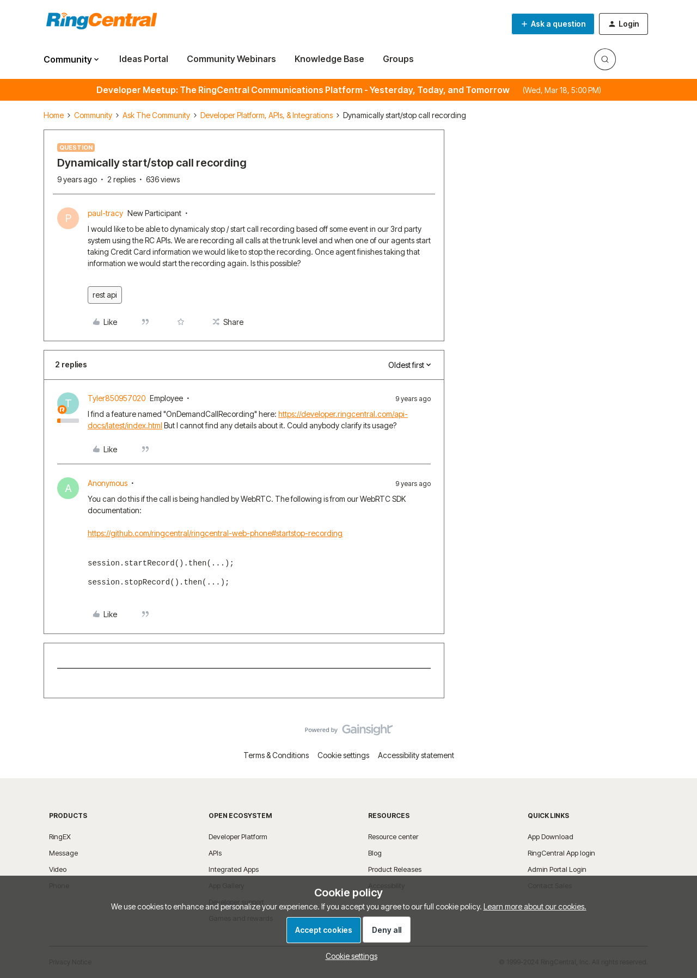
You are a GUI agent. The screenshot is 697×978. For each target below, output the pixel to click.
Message (63, 852)
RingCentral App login (561, 852)
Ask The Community (156, 115)
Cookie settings (343, 755)
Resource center (393, 836)
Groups (398, 58)
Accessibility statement (416, 755)
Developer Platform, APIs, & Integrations (266, 115)
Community (93, 115)
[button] (553, 24)
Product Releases (394, 869)
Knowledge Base (329, 58)
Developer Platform (238, 836)
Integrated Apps (234, 869)
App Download (550, 836)
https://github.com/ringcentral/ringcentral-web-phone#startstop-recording (215, 533)
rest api (105, 294)
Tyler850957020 (116, 398)
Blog (375, 852)
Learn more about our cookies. (535, 906)
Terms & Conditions (276, 755)
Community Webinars (231, 58)
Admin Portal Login (557, 869)
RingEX (60, 836)
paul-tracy (105, 213)
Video (57, 869)
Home (54, 115)
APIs (215, 852)
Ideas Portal (143, 58)
